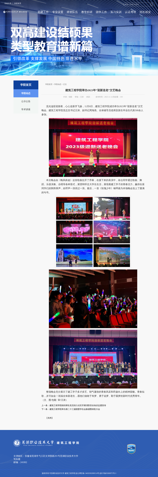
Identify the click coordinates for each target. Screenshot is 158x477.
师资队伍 (72, 12)
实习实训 (116, 12)
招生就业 (145, 12)
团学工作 (101, 12)
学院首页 (17, 3)
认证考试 (130, 12)
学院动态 (25, 93)
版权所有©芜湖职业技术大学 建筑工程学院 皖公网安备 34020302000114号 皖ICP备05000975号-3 (79, 473)
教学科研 (86, 12)
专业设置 (57, 12)
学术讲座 (25, 109)
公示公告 (25, 101)
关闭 (50, 418)
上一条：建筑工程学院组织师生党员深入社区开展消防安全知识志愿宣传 (73, 405)
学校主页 (7, 3)
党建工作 (43, 12)
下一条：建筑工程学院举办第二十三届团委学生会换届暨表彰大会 (70, 409)
